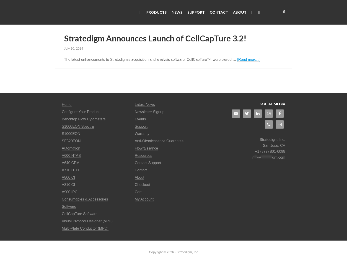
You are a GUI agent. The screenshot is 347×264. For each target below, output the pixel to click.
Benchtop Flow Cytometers (84, 119)
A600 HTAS (71, 155)
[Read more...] (248, 59)
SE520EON (71, 141)
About (139, 177)
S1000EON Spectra (78, 126)
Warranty (142, 134)
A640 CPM (70, 163)
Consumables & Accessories (85, 199)
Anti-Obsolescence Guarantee (159, 141)
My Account (144, 199)
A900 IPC (69, 192)
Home (67, 105)
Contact (141, 170)
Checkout (142, 185)
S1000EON (71, 134)
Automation (71, 148)
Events (140, 119)
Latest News (145, 105)
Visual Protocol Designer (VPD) (87, 221)
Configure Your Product (80, 112)
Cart (138, 192)
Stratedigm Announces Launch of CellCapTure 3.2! (155, 38)
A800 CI (68, 177)
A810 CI (68, 185)
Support (141, 126)
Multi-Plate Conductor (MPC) (85, 228)
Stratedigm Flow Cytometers (98, 12)
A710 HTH (70, 170)
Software (69, 206)
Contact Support (148, 163)
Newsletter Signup (149, 112)
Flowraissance (146, 148)
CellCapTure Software (80, 214)
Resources (143, 155)
